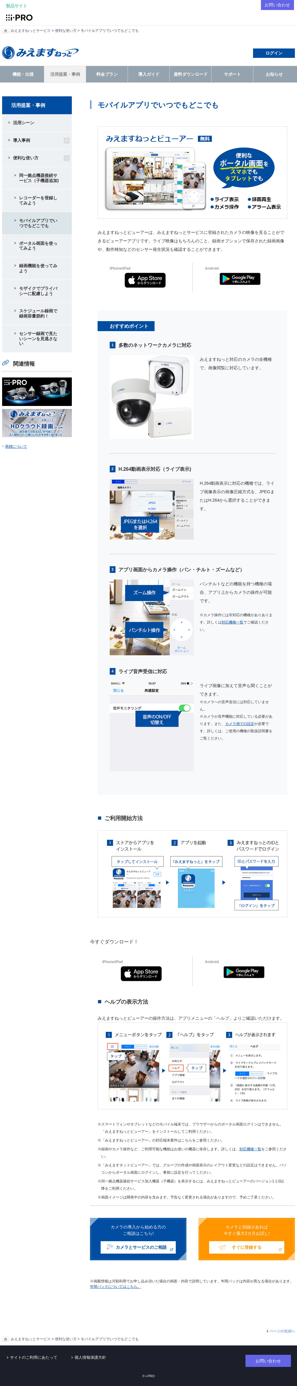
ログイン (273, 53)
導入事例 (21, 140)
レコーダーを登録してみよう (38, 200)
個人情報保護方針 (90, 1357)
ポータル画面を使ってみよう (38, 246)
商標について (16, 446)
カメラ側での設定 (239, 724)
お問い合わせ (276, 4)
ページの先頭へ (282, 1331)
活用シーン (23, 122)
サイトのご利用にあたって (33, 1357)
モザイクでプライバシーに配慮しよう (38, 291)
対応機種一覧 (232, 622)
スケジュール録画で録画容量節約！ (38, 313)
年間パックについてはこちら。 (115, 1287)
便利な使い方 (66, 30)
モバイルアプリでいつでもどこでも (38, 223)
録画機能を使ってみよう (38, 268)
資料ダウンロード (191, 74)
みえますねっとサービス (31, 30)
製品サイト (16, 5)
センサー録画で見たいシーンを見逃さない (38, 338)
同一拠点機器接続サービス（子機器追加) (39, 178)
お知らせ (274, 74)
